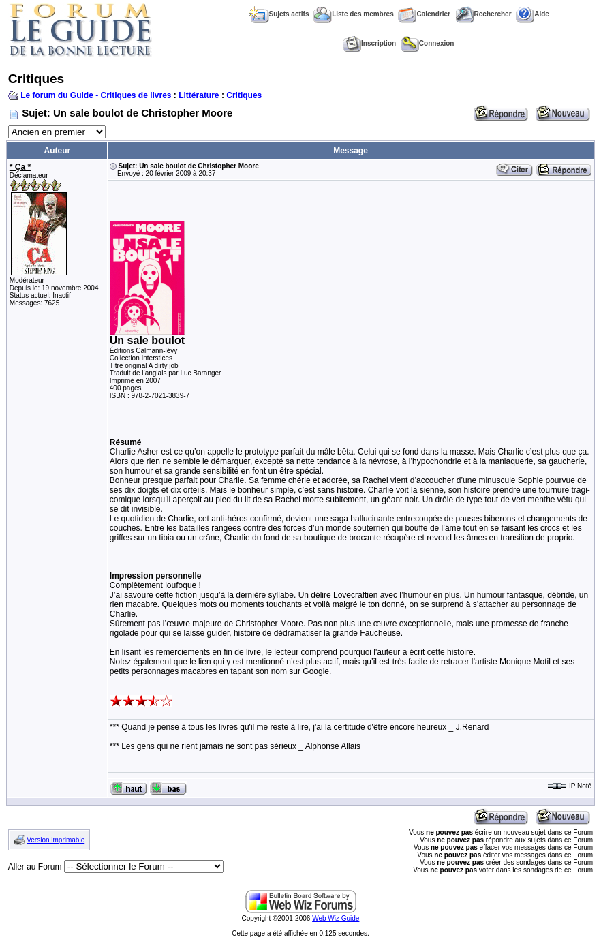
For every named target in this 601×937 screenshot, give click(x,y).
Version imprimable (55, 840)
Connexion (427, 43)
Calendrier (424, 14)
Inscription (369, 43)
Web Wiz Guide (335, 918)
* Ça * (20, 167)
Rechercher (483, 14)
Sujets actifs (278, 14)
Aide (532, 14)
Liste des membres (353, 14)
